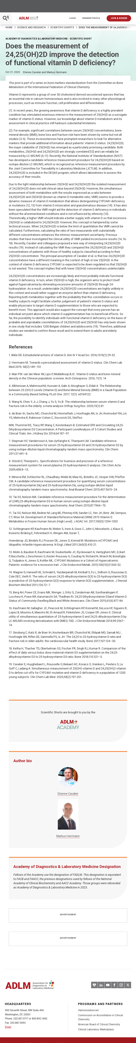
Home (9, 27)
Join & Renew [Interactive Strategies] (119, 18)
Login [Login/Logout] (72, 18)
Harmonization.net (88, 1010)
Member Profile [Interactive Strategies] (91, 18)
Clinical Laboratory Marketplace (96, 1029)
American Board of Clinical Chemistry (99, 1024)
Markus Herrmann (68, 836)
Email (8, 1027)
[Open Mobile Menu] (6, 18)
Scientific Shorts (62, 27)
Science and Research (31, 27)
